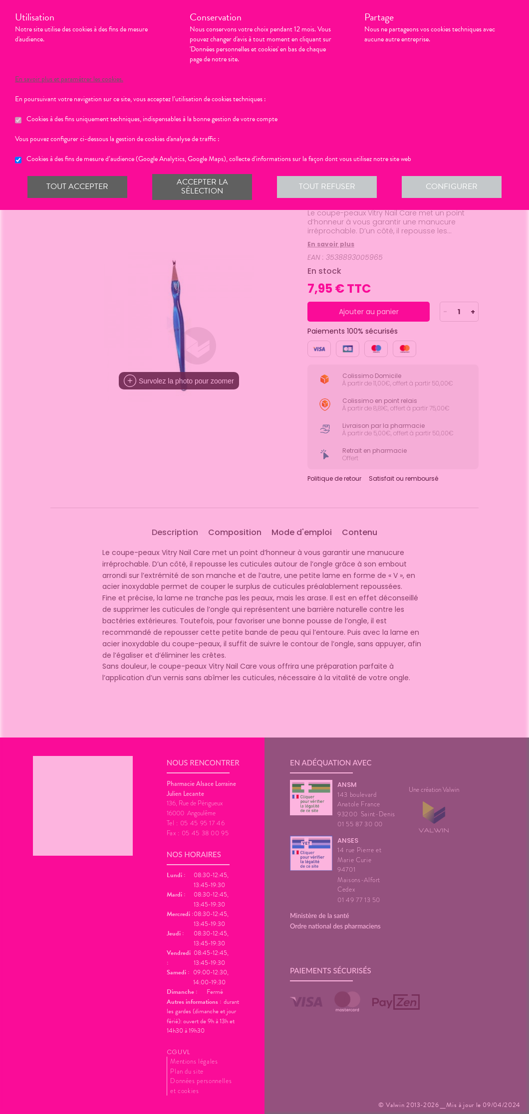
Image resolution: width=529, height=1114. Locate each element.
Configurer (452, 186)
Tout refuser (327, 186)
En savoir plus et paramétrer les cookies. (69, 79)
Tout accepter (77, 186)
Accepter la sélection (202, 186)
